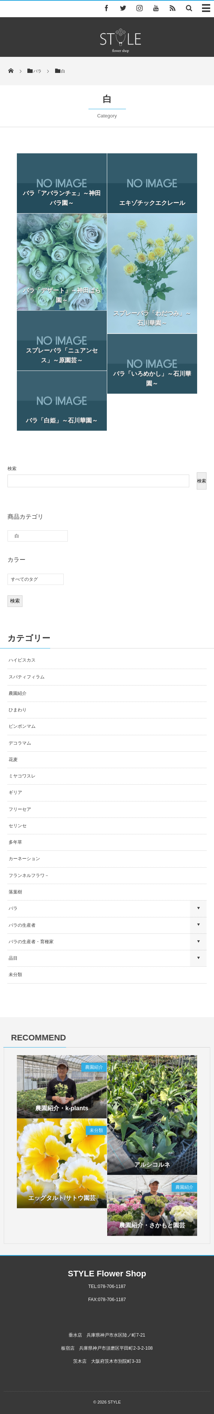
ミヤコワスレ (22, 776)
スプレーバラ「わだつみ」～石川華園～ (152, 318)
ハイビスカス (22, 660)
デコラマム (20, 743)
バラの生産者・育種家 (31, 941)
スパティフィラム (27, 677)
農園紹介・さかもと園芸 (152, 1229)
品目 (13, 958)
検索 (11, 468)
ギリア (15, 792)
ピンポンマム (22, 726)
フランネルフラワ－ (29, 875)
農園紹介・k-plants (61, 1112)
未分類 (15, 974)
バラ (13, 908)
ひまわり (18, 709)
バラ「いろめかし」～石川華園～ (152, 383)
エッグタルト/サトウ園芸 (62, 1202)
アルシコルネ (152, 1169)
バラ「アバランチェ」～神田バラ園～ (62, 198)
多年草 (15, 842)
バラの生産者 (22, 925)
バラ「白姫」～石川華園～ (62, 424)
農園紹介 (18, 693)
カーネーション (24, 858)
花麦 (13, 759)
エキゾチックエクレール (152, 203)
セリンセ (18, 825)
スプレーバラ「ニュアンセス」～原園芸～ (62, 360)
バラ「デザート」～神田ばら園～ (62, 295)
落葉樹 (15, 892)
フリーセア (20, 809)
